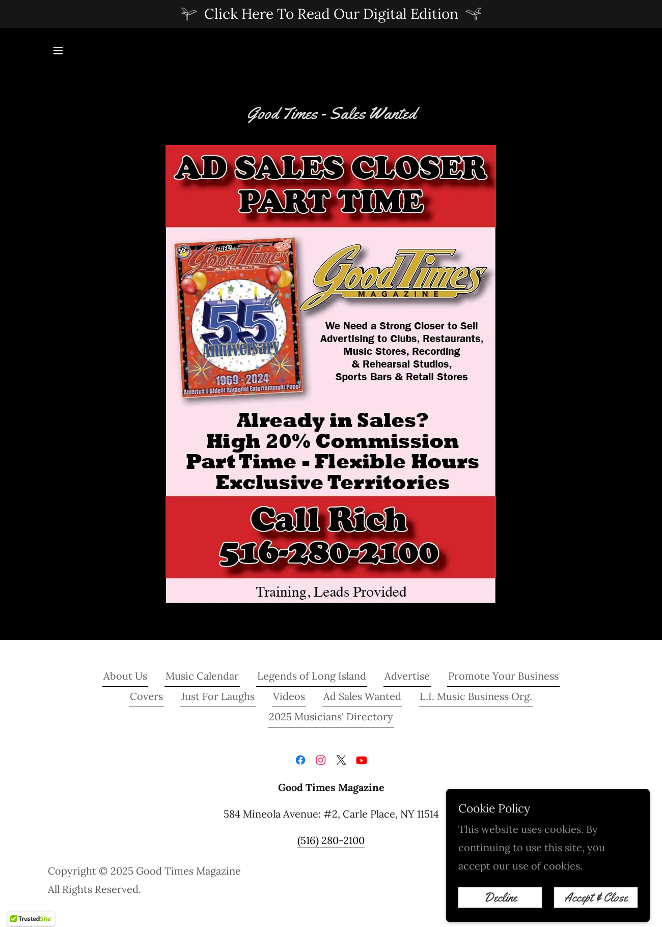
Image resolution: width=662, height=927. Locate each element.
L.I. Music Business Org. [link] (476, 696)
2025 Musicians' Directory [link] (331, 716)
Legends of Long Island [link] (311, 675)
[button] (58, 50)
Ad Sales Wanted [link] (362, 696)
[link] (300, 760)
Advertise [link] (407, 675)
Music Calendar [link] (202, 675)
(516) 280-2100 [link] (331, 840)
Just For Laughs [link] (218, 696)
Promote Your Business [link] (503, 675)
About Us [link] (125, 675)
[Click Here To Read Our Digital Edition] (331, 14)
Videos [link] (289, 696)
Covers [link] (146, 696)
